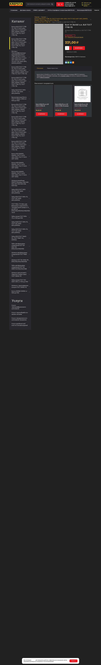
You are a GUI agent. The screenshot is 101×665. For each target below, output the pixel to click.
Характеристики (52, 68)
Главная (37, 17)
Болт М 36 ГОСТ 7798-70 (42, 22)
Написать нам (87, 2)
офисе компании (45, 77)
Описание (40, 68)
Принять (73, 660)
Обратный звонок (86, 5)
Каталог (43, 17)
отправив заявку (65, 76)
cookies (33, 660)
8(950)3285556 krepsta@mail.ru (70, 5)
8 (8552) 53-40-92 (70, 2)
